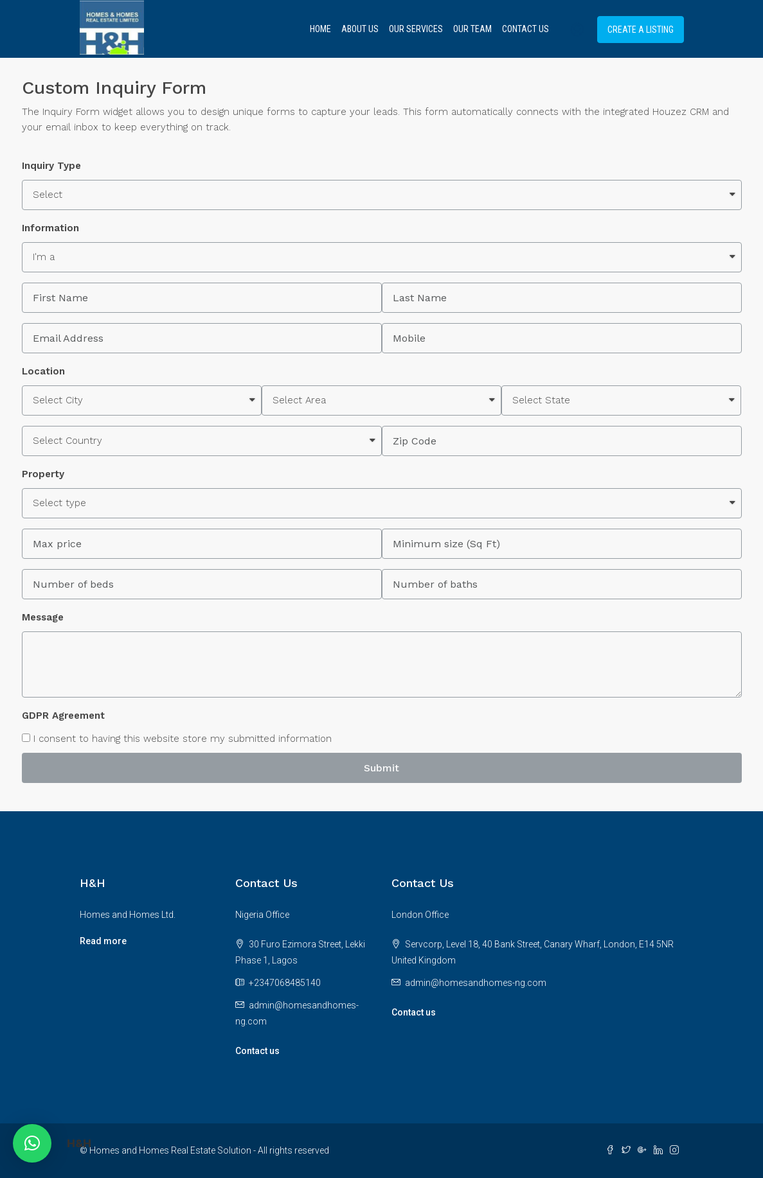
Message (43, 617)
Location (43, 371)
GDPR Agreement (63, 715)
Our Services (416, 29)
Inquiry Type (51, 165)
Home (320, 29)
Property (43, 474)
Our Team (472, 29)
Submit (381, 768)
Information (50, 228)
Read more (103, 941)
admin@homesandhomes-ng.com (475, 983)
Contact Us (525, 29)
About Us (360, 29)
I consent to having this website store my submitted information (177, 738)
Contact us (257, 1051)
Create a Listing (640, 29)
